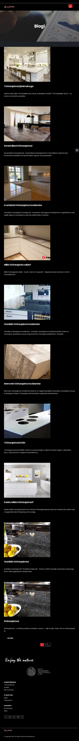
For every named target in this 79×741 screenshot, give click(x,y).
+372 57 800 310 (9, 685)
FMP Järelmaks (9, 690)
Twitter (9, 716)
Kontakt (6, 687)
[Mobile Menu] (70, 6)
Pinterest (18, 716)
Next (49, 644)
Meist (6, 698)
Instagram (22, 716)
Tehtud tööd (8, 700)
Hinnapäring (8, 708)
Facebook (5, 716)
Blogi (5, 711)
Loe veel (10, 638)
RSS (14, 716)
